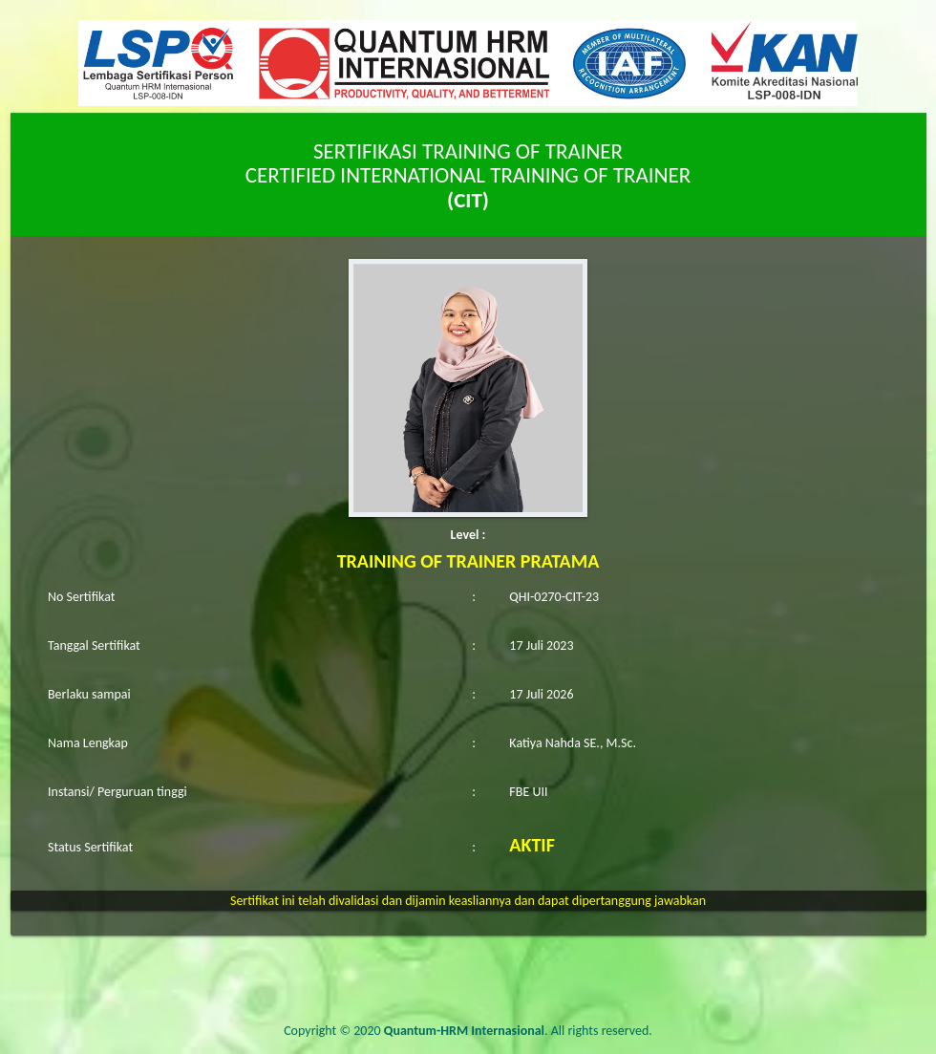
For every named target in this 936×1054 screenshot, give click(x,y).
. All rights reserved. (518, 1030)
